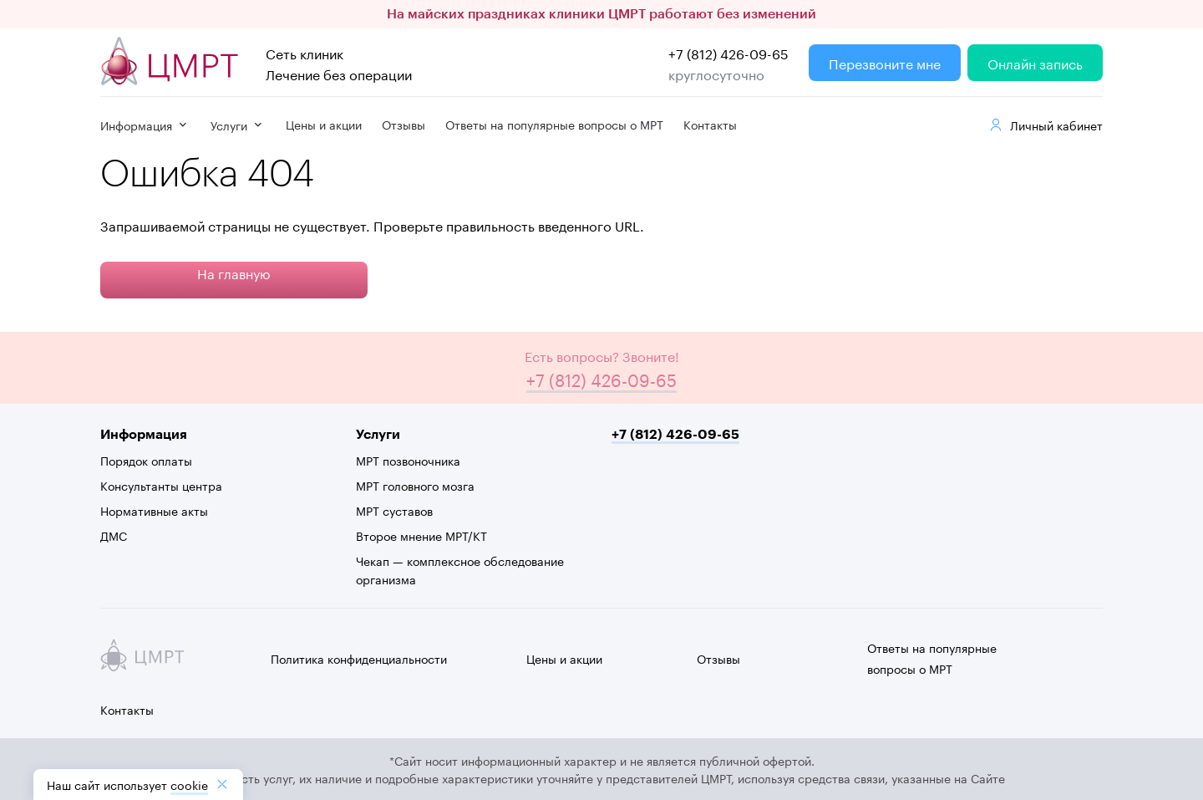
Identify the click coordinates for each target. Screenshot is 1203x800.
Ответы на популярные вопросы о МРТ (554, 124)
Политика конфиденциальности (359, 658)
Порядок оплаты (146, 460)
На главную (234, 272)
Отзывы (403, 124)
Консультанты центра (161, 485)
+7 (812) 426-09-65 (728, 52)
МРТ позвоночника (408, 460)
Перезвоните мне (885, 62)
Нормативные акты (154, 510)
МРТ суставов (394, 510)
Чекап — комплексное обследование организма (460, 569)
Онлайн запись (1035, 62)
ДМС (113, 535)
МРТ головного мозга (415, 485)
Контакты (710, 124)
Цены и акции (324, 124)
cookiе (189, 784)
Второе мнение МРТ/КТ (421, 535)
